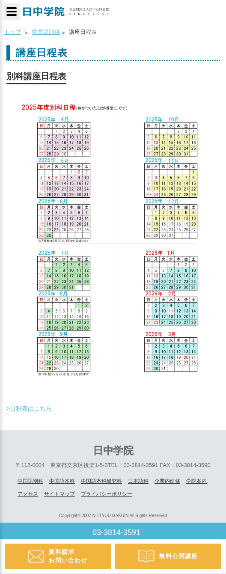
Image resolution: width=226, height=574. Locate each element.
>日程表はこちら (29, 408)
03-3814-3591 (116, 532)
